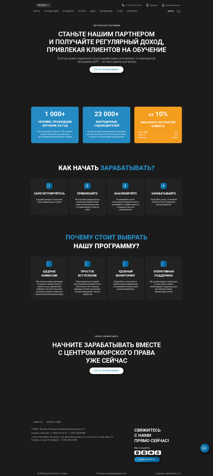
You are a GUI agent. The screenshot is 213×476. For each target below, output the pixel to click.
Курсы (36, 11)
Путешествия (51, 11)
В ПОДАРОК (68, 11)
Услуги (82, 11)
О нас (120, 11)
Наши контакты (147, 459)
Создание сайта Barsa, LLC (168, 473)
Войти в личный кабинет (106, 69)
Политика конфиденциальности (111, 473)
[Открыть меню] (178, 11)
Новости (38, 422)
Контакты (132, 11)
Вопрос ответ (54, 422)
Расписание (106, 11)
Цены (92, 11)
